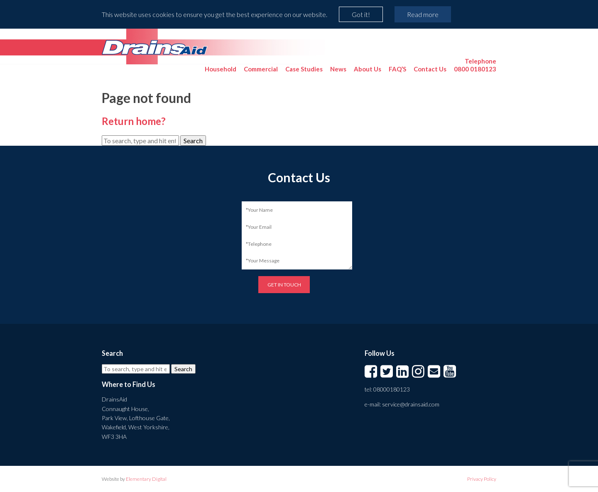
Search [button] (193, 140)
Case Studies (304, 69)
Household (220, 69)
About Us (367, 69)
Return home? (134, 121)
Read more (423, 14)
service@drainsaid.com (410, 404)
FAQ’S (397, 69)
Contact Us (430, 69)
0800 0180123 (475, 65)
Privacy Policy (481, 479)
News (338, 69)
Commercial (261, 69)
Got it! (361, 14)
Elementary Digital (146, 479)
